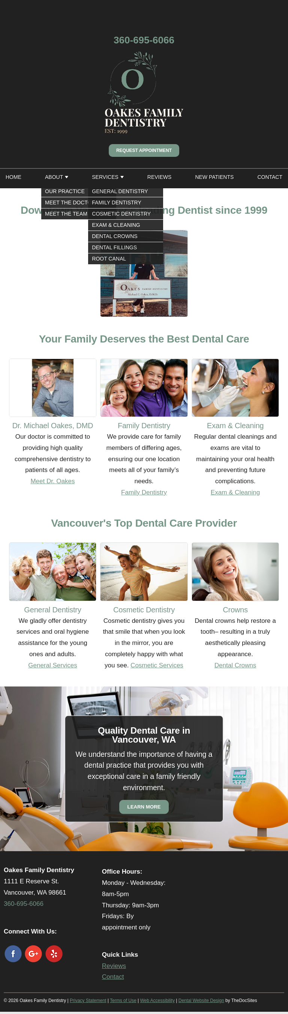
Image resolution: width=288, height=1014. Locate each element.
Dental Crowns (235, 665)
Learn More (144, 807)
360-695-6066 (144, 40)
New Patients (214, 177)
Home (13, 177)
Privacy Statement (88, 1000)
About (54, 177)
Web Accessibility (157, 1000)
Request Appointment (144, 150)
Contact (269, 177)
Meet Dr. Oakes (52, 481)
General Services (52, 665)
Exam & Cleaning (235, 492)
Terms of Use (123, 1000)
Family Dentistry (144, 492)
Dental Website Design (201, 1000)
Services (105, 177)
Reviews (159, 177)
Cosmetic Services (156, 665)
